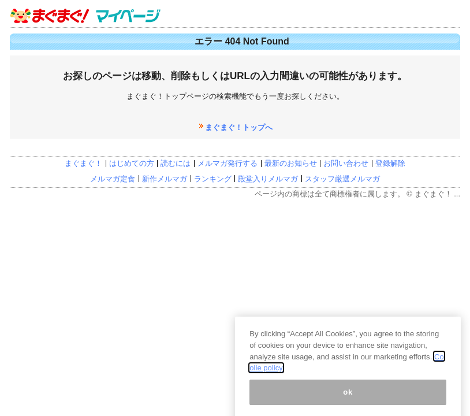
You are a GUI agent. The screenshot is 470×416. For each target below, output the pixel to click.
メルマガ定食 (112, 178)
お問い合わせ (345, 163)
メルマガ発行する (227, 163)
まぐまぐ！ (83, 163)
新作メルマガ (164, 178)
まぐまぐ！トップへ (239, 127)
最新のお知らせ (290, 163)
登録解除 (390, 163)
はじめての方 (131, 163)
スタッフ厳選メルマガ (342, 178)
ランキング (213, 178)
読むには (176, 163)
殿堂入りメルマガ (268, 178)
